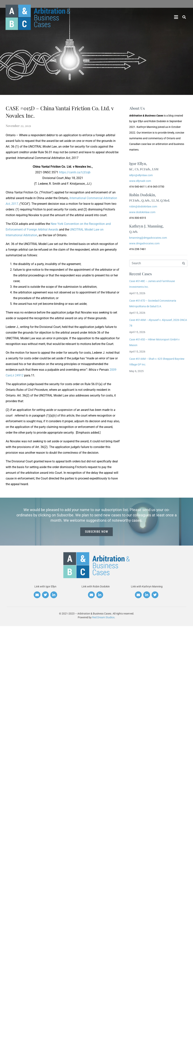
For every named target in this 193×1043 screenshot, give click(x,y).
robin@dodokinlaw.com (143, 206)
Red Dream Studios (103, 617)
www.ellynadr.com (140, 180)
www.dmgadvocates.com (144, 243)
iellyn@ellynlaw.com (141, 175)
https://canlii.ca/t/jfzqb (74, 172)
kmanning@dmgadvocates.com (148, 237)
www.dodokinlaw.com (142, 212)
